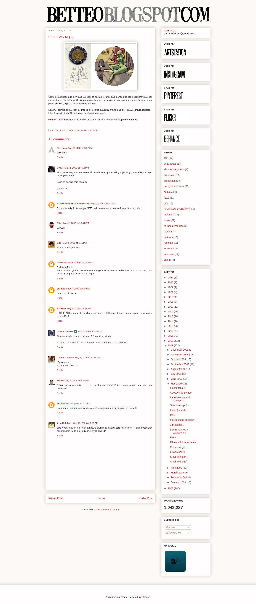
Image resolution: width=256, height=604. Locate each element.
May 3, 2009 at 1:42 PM (80, 262)
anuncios (169, 175)
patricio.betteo (65, 331)
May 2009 (176, 383)
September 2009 (180, 364)
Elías (59, 223)
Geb (59, 243)
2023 (171, 282)
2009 (171, 345)
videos (167, 259)
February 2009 (179, 477)
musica (168, 231)
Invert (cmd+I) (178, 410)
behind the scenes (66, 130)
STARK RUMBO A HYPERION (73, 203)
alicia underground (174, 169)
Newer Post (55, 498)
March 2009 (178, 472)
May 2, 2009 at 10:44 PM (76, 223)
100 (166, 158)
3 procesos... (177, 424)
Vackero (61, 308)
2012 (171, 330)
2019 (171, 297)
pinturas (168, 237)
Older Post (146, 498)
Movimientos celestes (182, 419)
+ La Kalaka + (64, 423)
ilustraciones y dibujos (87, 130)
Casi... (173, 415)
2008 (171, 488)
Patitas (174, 437)
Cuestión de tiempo (181, 392)
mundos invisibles (174, 225)
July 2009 (176, 373)
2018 (171, 301)
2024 (171, 277)
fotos (166, 197)
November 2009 (180, 354)
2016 (171, 311)
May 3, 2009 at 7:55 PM (90, 331)
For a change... (178, 447)
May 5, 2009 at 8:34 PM (77, 380)
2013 (171, 326)
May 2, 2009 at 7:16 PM (77, 167)
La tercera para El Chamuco (180, 399)
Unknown (62, 262)
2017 (171, 306)
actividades (170, 163)
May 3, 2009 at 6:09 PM (78, 288)
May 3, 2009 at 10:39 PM (87, 357)
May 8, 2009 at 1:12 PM (78, 403)
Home (101, 498)
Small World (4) (178, 456)
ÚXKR (60, 167)
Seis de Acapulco (179, 405)
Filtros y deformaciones (183, 442)
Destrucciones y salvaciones (179, 431)
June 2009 (177, 378)
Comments (173, 533)
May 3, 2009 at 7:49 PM (79, 308)
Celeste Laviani (65, 357)
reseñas (168, 242)
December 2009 (180, 349)
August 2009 (178, 369)
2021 (171, 292)
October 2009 (178, 359)
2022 (171, 287)
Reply (60, 157)
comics (168, 192)
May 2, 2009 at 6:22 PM (80, 148)
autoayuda (169, 180)
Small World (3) (178, 461)
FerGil (60, 380)
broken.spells (177, 452)
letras (167, 220)
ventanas (169, 254)
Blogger (145, 597)
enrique (61, 288)
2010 (171, 340)
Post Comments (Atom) (107, 509)
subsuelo (169, 248)
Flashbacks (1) (178, 387)
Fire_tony (62, 148)
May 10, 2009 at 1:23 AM (85, 423)
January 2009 (178, 482)
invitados (169, 214)
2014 (171, 321)
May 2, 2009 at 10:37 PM (102, 203)
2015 (171, 316)
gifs (166, 203)
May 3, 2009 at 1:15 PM (74, 243)
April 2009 (177, 467)
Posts (170, 527)
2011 (171, 335)
